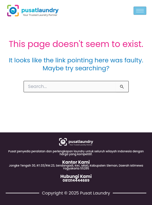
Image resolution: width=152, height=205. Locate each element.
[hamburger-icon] (140, 11)
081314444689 (76, 180)
